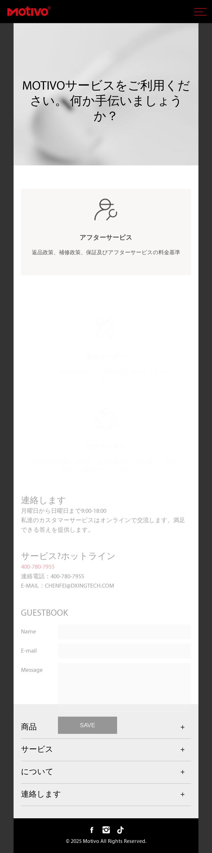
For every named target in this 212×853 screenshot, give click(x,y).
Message (32, 690)
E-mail (29, 671)
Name (28, 652)
